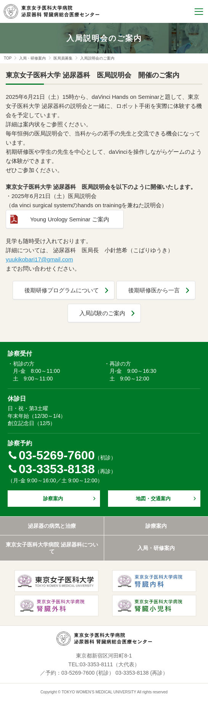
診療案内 (156, 526)
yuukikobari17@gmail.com (39, 259)
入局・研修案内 (32, 58)
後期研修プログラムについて (61, 290)
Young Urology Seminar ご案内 (69, 219)
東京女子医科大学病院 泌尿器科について (52, 547)
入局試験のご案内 (102, 313)
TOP (7, 58)
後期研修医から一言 (154, 290)
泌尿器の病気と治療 (52, 526)
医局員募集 (63, 58)
